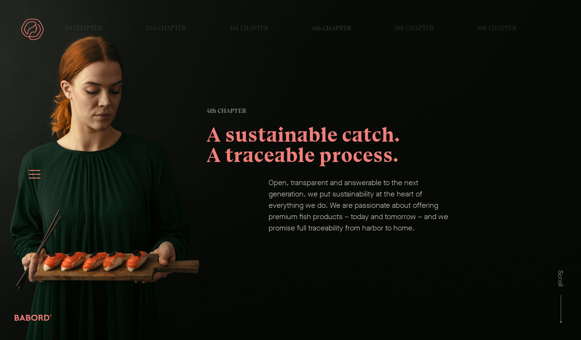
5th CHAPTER (414, 28)
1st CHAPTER (83, 28)
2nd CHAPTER (166, 28)
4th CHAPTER (331, 28)
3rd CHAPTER (248, 28)
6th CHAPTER (496, 28)
